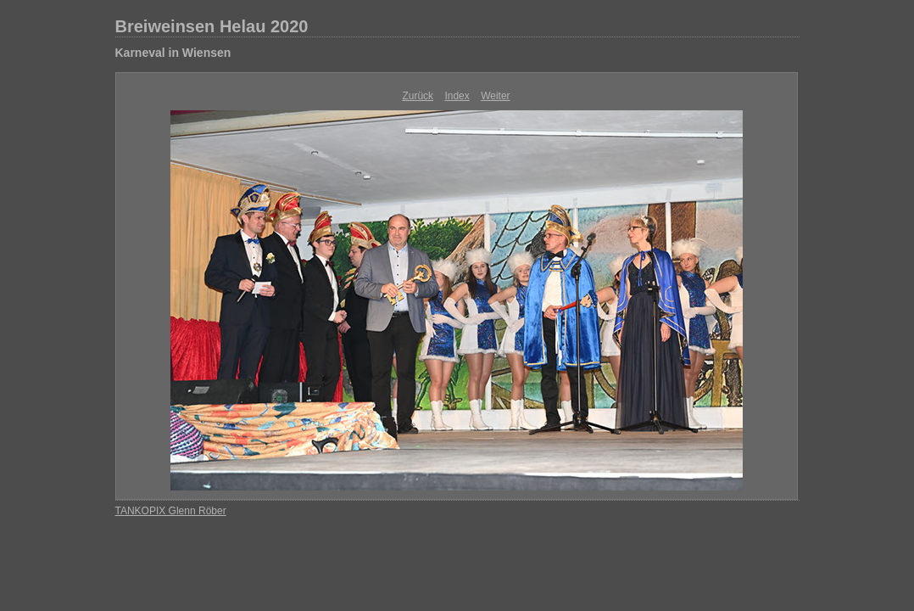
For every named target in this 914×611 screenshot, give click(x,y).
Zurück (417, 96)
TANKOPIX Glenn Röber (170, 511)
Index (456, 96)
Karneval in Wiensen (173, 52)
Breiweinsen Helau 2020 (212, 26)
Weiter (495, 96)
